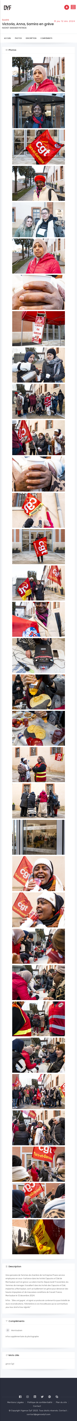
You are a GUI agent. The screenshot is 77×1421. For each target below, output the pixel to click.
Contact (37, 1406)
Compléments (46, 38)
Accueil (7, 38)
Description (31, 38)
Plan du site (61, 1402)
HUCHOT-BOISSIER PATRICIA (14, 28)
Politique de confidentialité (39, 1402)
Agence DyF (27, 1410)
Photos (18, 38)
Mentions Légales (15, 1402)
